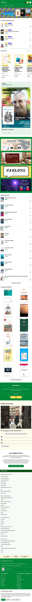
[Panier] (30, 2)
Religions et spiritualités (4, 532)
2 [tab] (26, 16)
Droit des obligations (8, 219)
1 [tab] (25, 16)
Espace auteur (3, 584)
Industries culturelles (4, 503)
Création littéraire (3, 485)
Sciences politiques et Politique (5, 542)
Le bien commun (19, 583)
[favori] (30, 23)
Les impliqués (19, 587)
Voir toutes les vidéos (5, 446)
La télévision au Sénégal (9, 240)
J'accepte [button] (3, 599)
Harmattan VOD (19, 578)
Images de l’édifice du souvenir (10, 197)
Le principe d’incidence (9, 205)
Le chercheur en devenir (9, 247)
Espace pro (2, 583)
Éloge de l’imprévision (9, 44)
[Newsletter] (25, 2)
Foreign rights (3, 585)
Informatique (2, 505)
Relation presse (3, 580)
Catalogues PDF (3, 578)
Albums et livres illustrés (4, 476)
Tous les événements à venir (7, 132)
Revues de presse (3, 579)
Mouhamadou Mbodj (8, 269)
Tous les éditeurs (19, 588)
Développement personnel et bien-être (6, 487)
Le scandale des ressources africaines (12, 31)
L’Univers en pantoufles (9, 24)
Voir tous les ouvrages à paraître (16, 379)
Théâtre (2, 550)
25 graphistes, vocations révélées (11, 212)
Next (29, 51)
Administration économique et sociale (6, 474)
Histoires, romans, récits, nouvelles (6, 501)
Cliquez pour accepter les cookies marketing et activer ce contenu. (16, 417)
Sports (2, 546)
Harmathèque (19, 575)
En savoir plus (5, 75)
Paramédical (2, 519)
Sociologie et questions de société (5, 544)
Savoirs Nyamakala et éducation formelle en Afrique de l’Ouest (16, 276)
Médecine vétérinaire (4, 514)
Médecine (2, 512)
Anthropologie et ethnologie (5, 478)
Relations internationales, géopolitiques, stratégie (8, 530)
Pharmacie (2, 521)
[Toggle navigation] (30, 5)
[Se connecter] (28, 2)
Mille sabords (19, 585)
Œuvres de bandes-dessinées (5, 517)
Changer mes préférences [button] (15, 599)
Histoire (2, 499)
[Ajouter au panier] (30, 26)
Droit (1, 489)
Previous (27, 51)
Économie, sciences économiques (6, 491)
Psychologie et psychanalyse (5, 528)
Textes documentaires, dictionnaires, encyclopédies (8, 548)
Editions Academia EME (20, 579)
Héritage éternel (8, 226)
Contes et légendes (3, 483)
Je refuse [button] (8, 599)
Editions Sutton (19, 584)
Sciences (2, 534)
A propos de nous (3, 575)
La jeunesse (7, 233)
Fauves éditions (19, 580)
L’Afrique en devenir (8, 254)
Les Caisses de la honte (9, 38)
